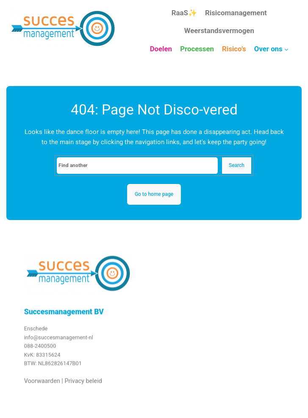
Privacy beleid (83, 385)
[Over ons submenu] (286, 49)
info (28, 341)
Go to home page (154, 194)
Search (236, 165)
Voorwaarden (42, 385)
